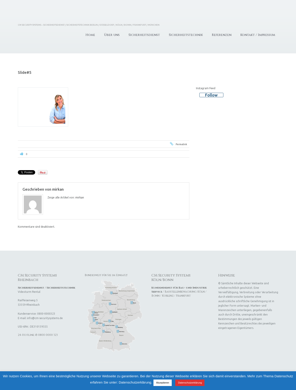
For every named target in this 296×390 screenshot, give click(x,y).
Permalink (181, 144)
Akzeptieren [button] (162, 382)
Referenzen (221, 35)
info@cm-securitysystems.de (45, 318)
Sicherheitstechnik (186, 35)
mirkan (58, 189)
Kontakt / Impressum (257, 35)
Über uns (112, 35)
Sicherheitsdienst (144, 35)
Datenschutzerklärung (190, 382)
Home (90, 35)
